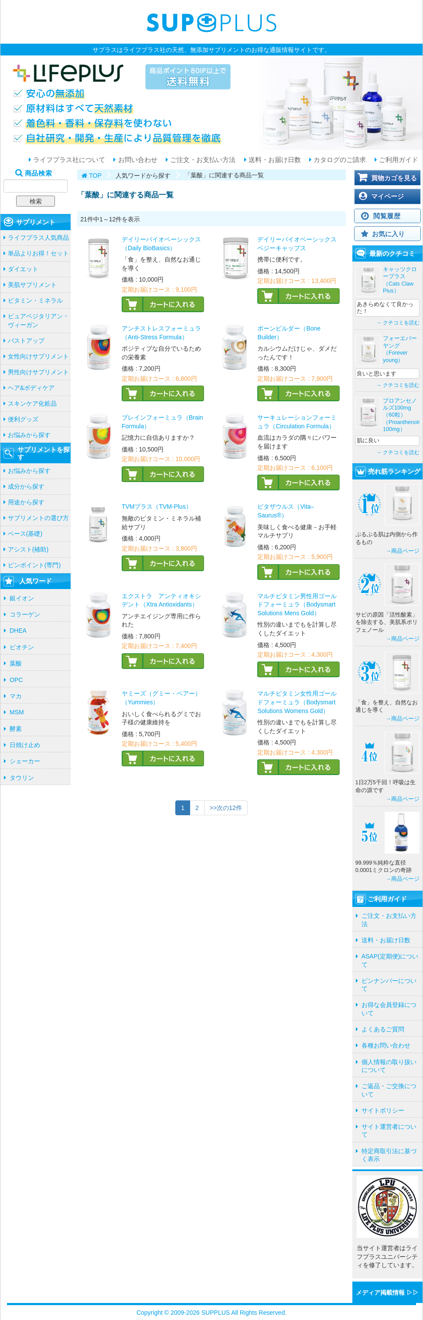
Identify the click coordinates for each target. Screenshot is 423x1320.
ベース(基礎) (25, 533)
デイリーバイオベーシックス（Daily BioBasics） (161, 244)
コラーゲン (25, 614)
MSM (17, 712)
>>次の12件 (226, 807)
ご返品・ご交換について (389, 1089)
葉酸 (16, 663)
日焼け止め (25, 744)
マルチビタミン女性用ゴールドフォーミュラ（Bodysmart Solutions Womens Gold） (297, 702)
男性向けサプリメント (38, 372)
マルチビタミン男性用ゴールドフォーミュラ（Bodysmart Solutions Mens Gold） (297, 605)
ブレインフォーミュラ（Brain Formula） (162, 422)
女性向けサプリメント (38, 356)
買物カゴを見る (394, 178)
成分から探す (26, 486)
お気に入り (388, 234)
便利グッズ (23, 419)
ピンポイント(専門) (34, 565)
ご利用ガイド (397, 160)
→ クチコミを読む (398, 323)
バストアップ (26, 340)
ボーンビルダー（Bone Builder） (289, 333)
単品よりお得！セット (38, 253)
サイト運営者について (389, 1130)
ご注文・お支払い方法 (201, 160)
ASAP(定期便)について (390, 960)
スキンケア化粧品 (32, 403)
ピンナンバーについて (389, 984)
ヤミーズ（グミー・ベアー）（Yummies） (161, 698)
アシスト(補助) (28, 549)
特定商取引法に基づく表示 (389, 1155)
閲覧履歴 (387, 216)
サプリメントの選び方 (38, 517)
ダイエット (23, 268)
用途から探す (26, 502)
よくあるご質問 (383, 1029)
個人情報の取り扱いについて (389, 1065)
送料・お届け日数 (274, 160)
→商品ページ (402, 551)
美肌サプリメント (32, 284)
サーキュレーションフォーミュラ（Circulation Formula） (297, 422)
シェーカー (25, 761)
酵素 (16, 728)
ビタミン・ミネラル (35, 300)
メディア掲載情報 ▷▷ (387, 1292)
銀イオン (22, 598)
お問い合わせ (136, 160)
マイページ (387, 196)
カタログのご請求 (339, 160)
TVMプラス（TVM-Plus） (157, 506)
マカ (16, 696)
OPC (16, 679)
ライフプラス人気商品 (38, 237)
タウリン (22, 777)
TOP (95, 175)
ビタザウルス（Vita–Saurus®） (285, 511)
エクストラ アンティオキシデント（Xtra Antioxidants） (161, 600)
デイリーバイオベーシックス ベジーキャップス (297, 244)
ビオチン (22, 647)
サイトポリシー (383, 1110)
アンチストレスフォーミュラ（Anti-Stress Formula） (161, 333)
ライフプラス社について (68, 160)
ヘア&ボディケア (31, 387)
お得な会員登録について (389, 1008)
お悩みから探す (29, 434)
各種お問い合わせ (386, 1045)
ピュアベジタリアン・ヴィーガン (38, 320)
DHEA (18, 630)
